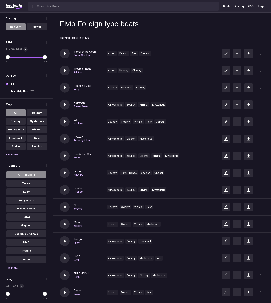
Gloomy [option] (15, 121)
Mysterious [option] (37, 121)
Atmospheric (115, 104)
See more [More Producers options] (12, 267)
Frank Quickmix (83, 55)
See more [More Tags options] (12, 154)
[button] (65, 53)
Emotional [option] (15, 137)
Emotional (126, 87)
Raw (149, 121)
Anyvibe (78, 174)
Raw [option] (37, 137)
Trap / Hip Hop (19, 91)
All (12, 84)
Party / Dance (129, 172)
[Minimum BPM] (8, 57)
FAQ (251, 6)
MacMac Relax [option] (26, 208)
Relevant (15, 26)
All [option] (15, 112)
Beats (226, 6)
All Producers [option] (26, 174)
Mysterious (158, 104)
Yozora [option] (26, 183)
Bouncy (123, 70)
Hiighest (78, 123)
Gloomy (145, 53)
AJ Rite (78, 72)
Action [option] (15, 146)
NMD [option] (26, 242)
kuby (77, 89)
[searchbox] (127, 6)
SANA (77, 259)
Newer (37, 26)
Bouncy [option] (37, 112)
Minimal (144, 104)
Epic (134, 53)
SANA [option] (26, 216)
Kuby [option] (26, 191)
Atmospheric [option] (15, 129)
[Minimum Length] (8, 294)
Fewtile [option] (26, 250)
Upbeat (160, 121)
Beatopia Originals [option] (26, 233)
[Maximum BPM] (45, 57)
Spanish (145, 172)
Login (261, 6)
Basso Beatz (81, 106)
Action (111, 53)
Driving (123, 53)
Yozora (78, 157)
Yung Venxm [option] (26, 200)
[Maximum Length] (45, 294)
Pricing (239, 6)
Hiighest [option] (26, 225)
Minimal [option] (37, 129)
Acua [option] (26, 259)
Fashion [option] (37, 146)
